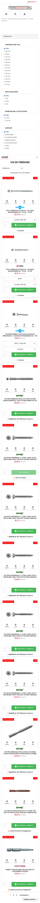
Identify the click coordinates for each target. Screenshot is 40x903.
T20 (7, 104)
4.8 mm (8, 121)
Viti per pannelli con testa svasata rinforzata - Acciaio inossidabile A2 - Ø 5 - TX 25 (20, 336)
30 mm (8, 79)
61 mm (8, 65)
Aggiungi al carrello (23, 225)
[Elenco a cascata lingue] (33, 2)
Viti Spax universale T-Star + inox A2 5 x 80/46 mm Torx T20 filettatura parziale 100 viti (20, 695)
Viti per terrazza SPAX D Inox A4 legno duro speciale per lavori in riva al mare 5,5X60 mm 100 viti (20, 753)
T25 (7, 98)
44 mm (8, 68)
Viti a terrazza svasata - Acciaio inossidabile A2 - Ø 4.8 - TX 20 (20, 211)
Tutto (7, 48)
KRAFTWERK (9, 135)
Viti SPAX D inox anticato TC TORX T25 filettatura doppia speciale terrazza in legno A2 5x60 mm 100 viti (20, 812)
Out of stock (24, 472)
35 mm (8, 73)
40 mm (8, 76)
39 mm (8, 51)
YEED (7, 146)
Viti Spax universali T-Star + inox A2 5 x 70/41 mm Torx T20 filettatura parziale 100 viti (20, 636)
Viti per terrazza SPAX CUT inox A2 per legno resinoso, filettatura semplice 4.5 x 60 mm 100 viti (20, 400)
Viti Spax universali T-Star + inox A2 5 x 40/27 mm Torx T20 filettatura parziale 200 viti (20, 459)
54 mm (8, 71)
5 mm (7, 118)
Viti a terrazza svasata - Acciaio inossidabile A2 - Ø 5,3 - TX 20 (20, 270)
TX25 (7, 101)
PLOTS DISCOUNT (11, 143)
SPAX (7, 148)
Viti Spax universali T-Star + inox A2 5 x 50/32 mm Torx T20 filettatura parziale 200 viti (20, 577)
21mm (8, 54)
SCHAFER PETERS (11, 137)
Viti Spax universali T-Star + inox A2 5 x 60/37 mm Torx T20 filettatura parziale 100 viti (20, 518)
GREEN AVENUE (11, 140)
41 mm (8, 84)
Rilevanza (13, 168)
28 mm (8, 62)
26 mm (8, 60)
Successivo (25, 895)
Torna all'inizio (30, 899)
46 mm (8, 82)
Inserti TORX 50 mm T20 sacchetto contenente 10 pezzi (20, 870)
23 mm (8, 57)
